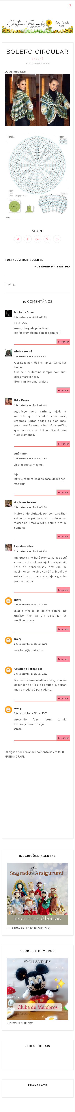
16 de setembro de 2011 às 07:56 (30, 317)
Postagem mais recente (24, 260)
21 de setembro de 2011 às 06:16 (30, 551)
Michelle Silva (24, 312)
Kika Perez (21, 400)
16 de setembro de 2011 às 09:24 (30, 356)
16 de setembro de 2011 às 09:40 (30, 405)
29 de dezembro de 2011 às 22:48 (30, 643)
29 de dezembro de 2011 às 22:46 (30, 604)
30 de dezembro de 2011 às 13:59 (30, 713)
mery (17, 599)
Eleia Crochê (23, 351)
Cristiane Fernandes (28, 669)
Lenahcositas (23, 546)
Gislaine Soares (25, 502)
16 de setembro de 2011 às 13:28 (30, 507)
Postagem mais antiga (52, 266)
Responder (63, 341)
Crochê (37, 58)
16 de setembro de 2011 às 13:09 (30, 458)
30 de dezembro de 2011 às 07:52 (30, 673)
